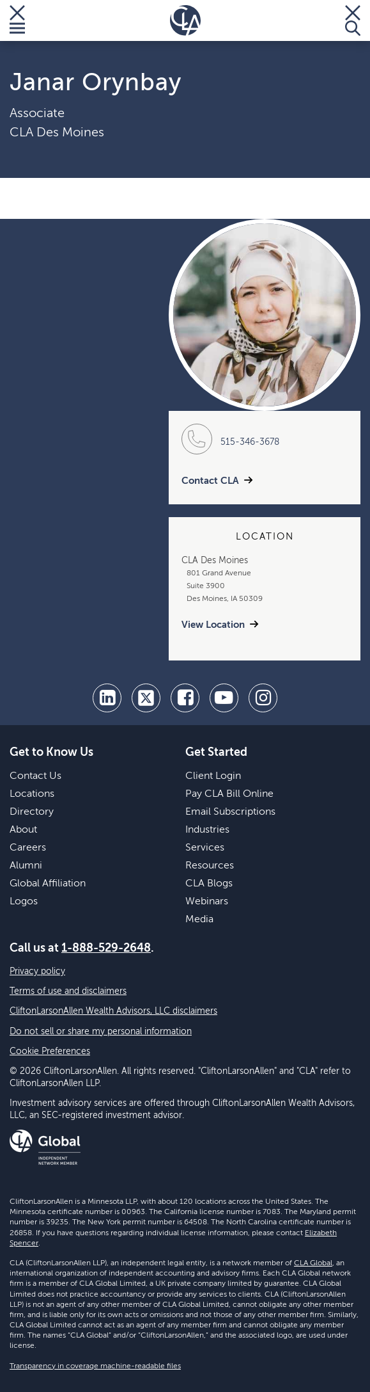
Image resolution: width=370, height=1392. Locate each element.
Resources (209, 866)
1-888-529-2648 (106, 948)
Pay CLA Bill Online (229, 794)
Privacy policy (37, 971)
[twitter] (146, 698)
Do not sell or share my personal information (101, 1031)
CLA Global (313, 1263)
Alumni (26, 866)
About (23, 830)
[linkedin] (107, 698)
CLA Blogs (209, 884)
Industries (207, 830)
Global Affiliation (48, 884)
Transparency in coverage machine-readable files (95, 1366)
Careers (28, 848)
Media (199, 920)
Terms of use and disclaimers (68, 991)
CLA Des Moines (57, 133)
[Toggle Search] (352, 20)
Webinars (206, 902)
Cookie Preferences (50, 1051)
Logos (24, 902)
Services (204, 848)
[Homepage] (185, 20)
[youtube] (224, 698)
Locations (32, 794)
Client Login (213, 776)
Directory (32, 812)
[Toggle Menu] (17, 20)
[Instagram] (263, 698)
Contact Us (35, 776)
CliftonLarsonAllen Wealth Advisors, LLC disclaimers (113, 1011)
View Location (213, 625)
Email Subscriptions (230, 812)
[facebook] (185, 698)
